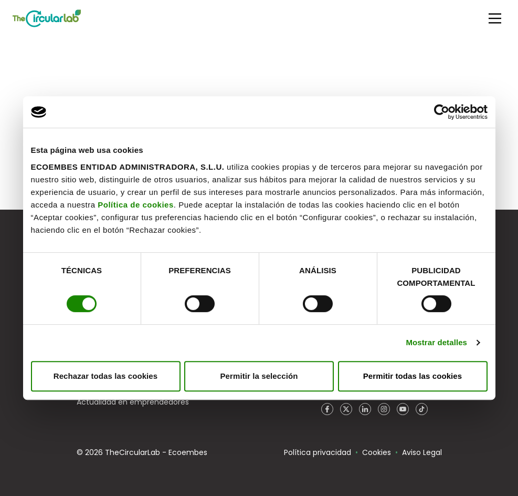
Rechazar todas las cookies (106, 375)
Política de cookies (136, 204)
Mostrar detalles (436, 342)
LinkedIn (365, 409)
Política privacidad (317, 452)
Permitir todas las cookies (412, 375)
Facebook (327, 409)
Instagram (384, 409)
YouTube (403, 409)
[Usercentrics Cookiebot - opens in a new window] (442, 112)
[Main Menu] (494, 18)
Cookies (376, 452)
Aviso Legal (422, 452)
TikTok (422, 409)
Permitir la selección (259, 375)
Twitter (346, 409)
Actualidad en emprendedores (133, 402)
